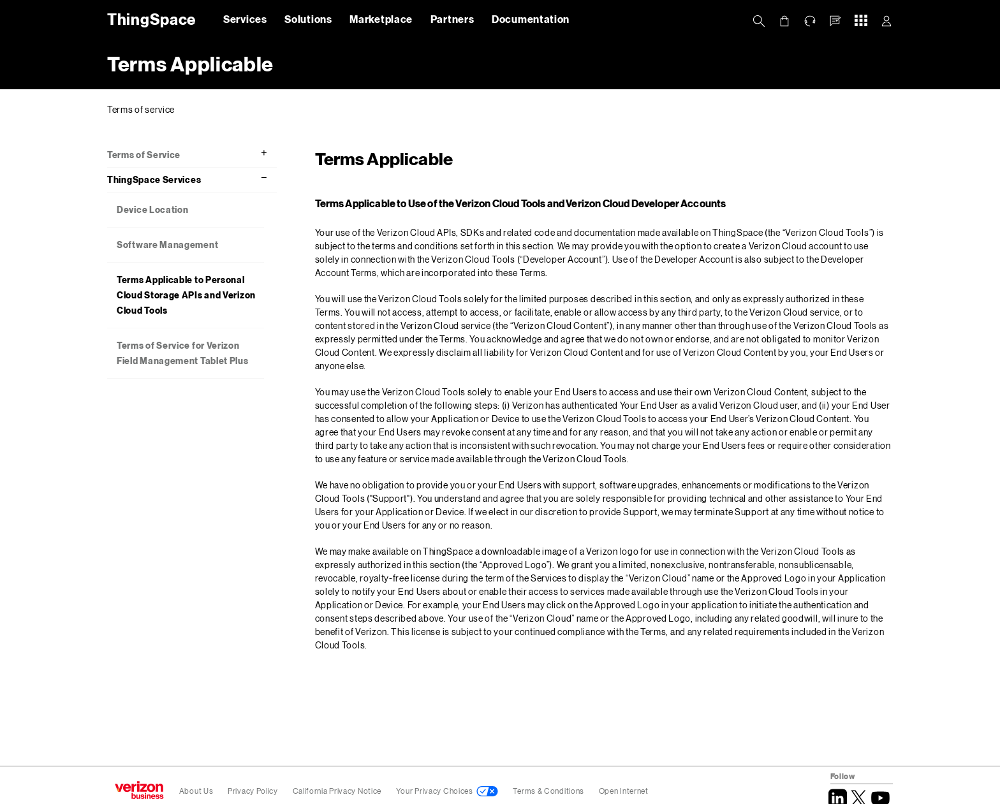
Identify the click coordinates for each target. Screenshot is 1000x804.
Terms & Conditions (549, 791)
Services (245, 19)
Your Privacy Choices (434, 791)
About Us (196, 791)
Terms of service (141, 109)
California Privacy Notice (338, 791)
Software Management (167, 244)
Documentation (531, 19)
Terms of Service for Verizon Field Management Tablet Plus (183, 353)
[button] (835, 21)
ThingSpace (149, 19)
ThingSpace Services (154, 179)
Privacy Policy (254, 791)
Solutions (308, 19)
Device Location (153, 209)
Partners (452, 19)
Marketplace (381, 19)
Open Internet (624, 791)
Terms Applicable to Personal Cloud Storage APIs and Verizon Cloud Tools (186, 295)
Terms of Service (143, 154)
